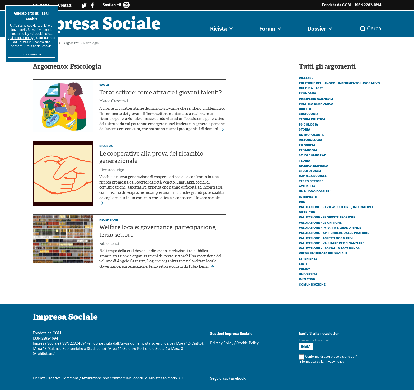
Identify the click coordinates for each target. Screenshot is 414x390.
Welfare (306, 77)
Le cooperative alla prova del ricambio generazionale (151, 158)
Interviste (308, 196)
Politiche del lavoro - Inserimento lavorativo (339, 82)
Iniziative (307, 279)
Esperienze (308, 258)
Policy (304, 268)
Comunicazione (312, 284)
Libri (303, 263)
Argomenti (72, 43)
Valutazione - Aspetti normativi (326, 237)
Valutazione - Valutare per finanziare (331, 242)
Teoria (304, 160)
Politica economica (316, 103)
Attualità (307, 186)
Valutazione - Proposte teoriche (327, 217)
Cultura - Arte (311, 87)
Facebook (237, 378)
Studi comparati (313, 155)
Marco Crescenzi (113, 101)
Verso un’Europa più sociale (323, 253)
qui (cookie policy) (21, 38)
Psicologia (308, 124)
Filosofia (307, 144)
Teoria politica (312, 119)
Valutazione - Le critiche (320, 222)
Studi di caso (310, 170)
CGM (346, 5)
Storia (304, 129)
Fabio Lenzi (109, 244)
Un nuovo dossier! (315, 191)
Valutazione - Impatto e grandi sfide (330, 227)
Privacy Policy (221, 343)
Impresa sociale (313, 175)
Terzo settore (311, 181)
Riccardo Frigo (111, 170)
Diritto (305, 108)
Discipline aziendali (316, 98)
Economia (307, 93)
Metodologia (310, 139)
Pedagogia (308, 150)
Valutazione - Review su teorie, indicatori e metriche (336, 209)
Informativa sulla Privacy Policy (321, 362)
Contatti (65, 5)
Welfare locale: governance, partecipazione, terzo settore (157, 231)
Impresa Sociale (97, 25)
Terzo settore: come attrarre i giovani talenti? (160, 93)
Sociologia (308, 113)
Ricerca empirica (313, 165)
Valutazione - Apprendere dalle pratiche (334, 232)
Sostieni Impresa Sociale (231, 333)
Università (308, 274)
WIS (302, 201)
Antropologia (311, 134)
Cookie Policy (247, 343)
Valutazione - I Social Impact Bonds (329, 248)
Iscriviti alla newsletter (319, 333)
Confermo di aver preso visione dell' (328, 359)
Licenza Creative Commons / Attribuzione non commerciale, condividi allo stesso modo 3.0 (108, 379)
